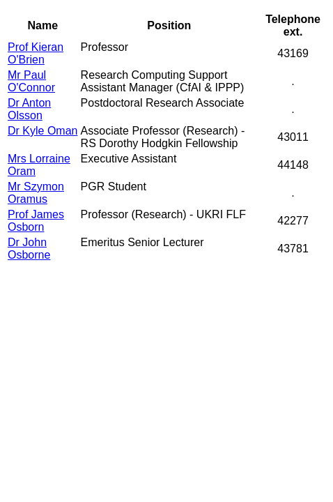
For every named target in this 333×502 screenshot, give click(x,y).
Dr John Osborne (29, 248)
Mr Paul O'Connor (31, 81)
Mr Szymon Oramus (36, 193)
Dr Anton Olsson (29, 109)
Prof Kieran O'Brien (35, 53)
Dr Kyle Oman (42, 131)
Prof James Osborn (36, 220)
